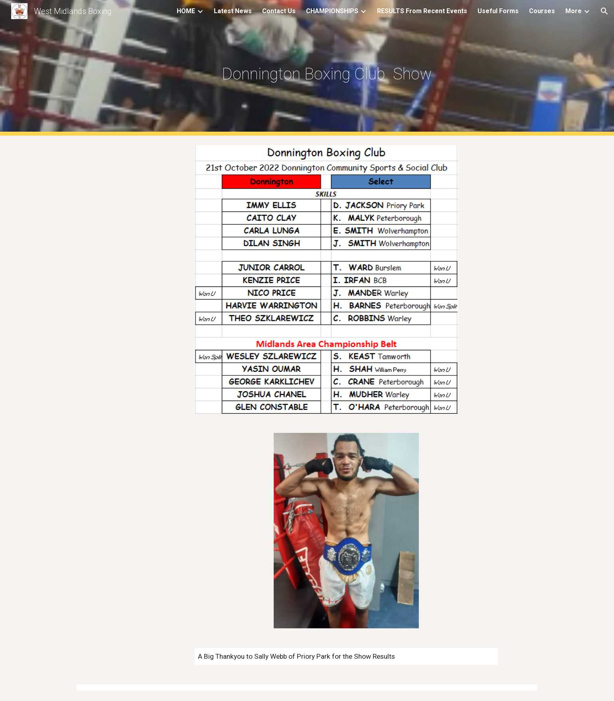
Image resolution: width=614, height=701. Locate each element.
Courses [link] (542, 11)
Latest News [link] (233, 11)
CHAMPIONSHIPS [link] (332, 11)
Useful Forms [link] (498, 11)
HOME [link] (186, 11)
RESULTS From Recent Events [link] (422, 11)
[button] (604, 11)
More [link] (573, 11)
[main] (327, 68)
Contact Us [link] (279, 11)
